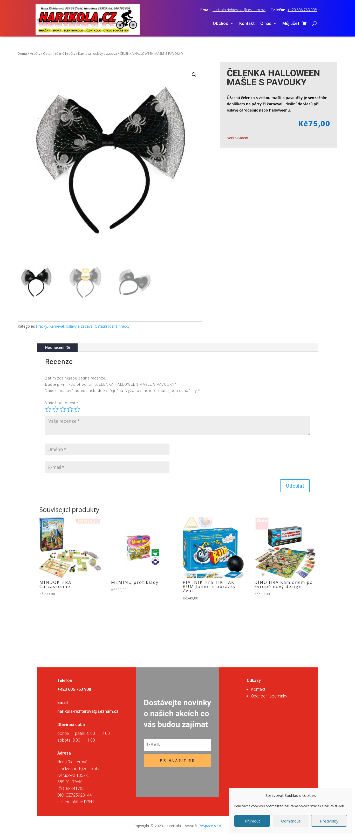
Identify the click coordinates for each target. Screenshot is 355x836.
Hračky (35, 53)
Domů (22, 53)
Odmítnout (290, 821)
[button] (194, 74)
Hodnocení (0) (57, 347)
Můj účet (290, 24)
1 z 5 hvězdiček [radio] (48, 409)
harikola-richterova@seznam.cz (239, 10)
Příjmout (252, 821)
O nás (265, 24)
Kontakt (247, 24)
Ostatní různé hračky (59, 53)
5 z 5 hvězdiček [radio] (77, 409)
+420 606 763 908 (302, 10)
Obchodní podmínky (269, 696)
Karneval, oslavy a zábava (97, 53)
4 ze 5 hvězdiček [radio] (70, 409)
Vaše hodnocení (61, 403)
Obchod (220, 24)
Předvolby (329, 821)
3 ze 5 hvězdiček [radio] (63, 409)
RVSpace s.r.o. (210, 825)
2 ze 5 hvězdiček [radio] (55, 409)
